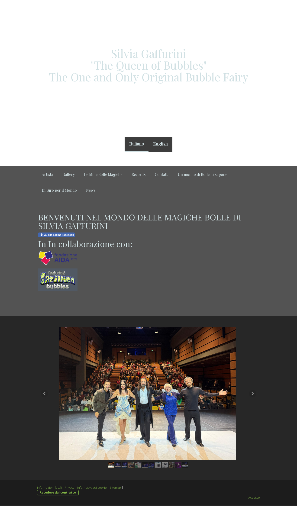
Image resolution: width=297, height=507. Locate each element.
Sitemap (115, 489)
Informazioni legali (49, 489)
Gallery (68, 174)
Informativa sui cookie (92, 489)
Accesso (254, 499)
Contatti (161, 174)
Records (138, 174)
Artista (47, 174)
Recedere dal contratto (58, 493)
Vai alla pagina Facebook (56, 235)
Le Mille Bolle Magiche (103, 174)
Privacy (69, 489)
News (90, 190)
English (160, 144)
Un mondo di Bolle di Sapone (202, 174)
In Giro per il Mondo (59, 190)
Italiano (136, 144)
